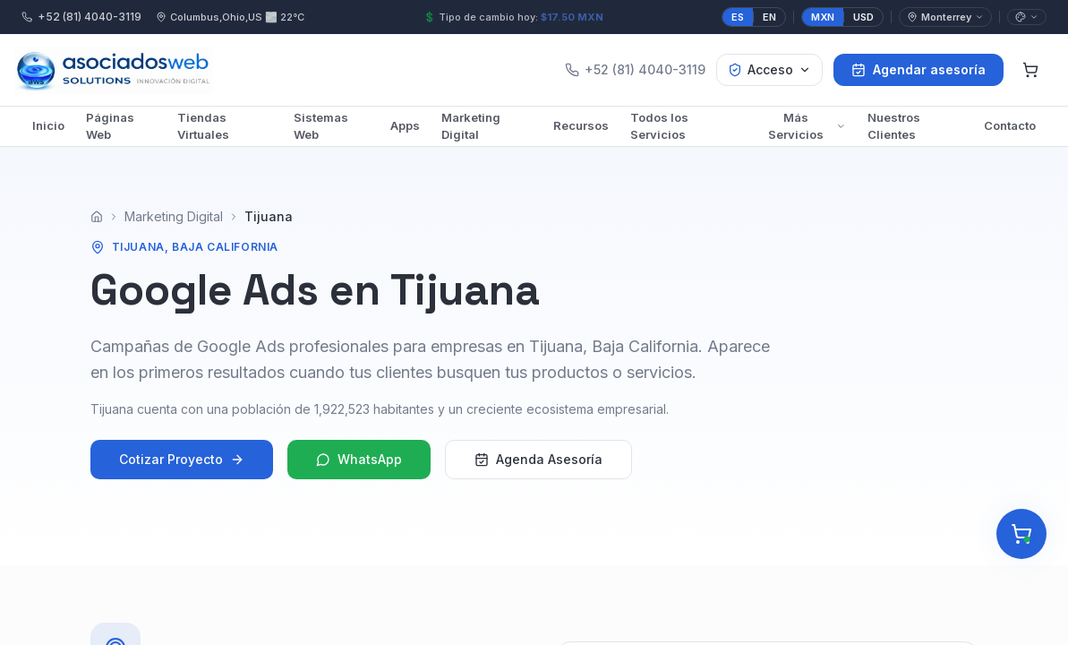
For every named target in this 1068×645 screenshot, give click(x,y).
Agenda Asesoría (538, 465)
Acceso (769, 69)
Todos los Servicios (659, 126)
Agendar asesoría (918, 69)
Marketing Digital (470, 126)
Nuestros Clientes (893, 126)
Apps (405, 125)
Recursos (581, 125)
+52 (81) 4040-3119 (81, 16)
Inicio (48, 125)
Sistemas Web (321, 126)
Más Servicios (807, 126)
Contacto (1010, 125)
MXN (822, 17)
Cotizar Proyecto (181, 465)
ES (737, 17)
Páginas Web (110, 126)
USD (863, 17)
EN (769, 17)
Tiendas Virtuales (203, 126)
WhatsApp (359, 465)
